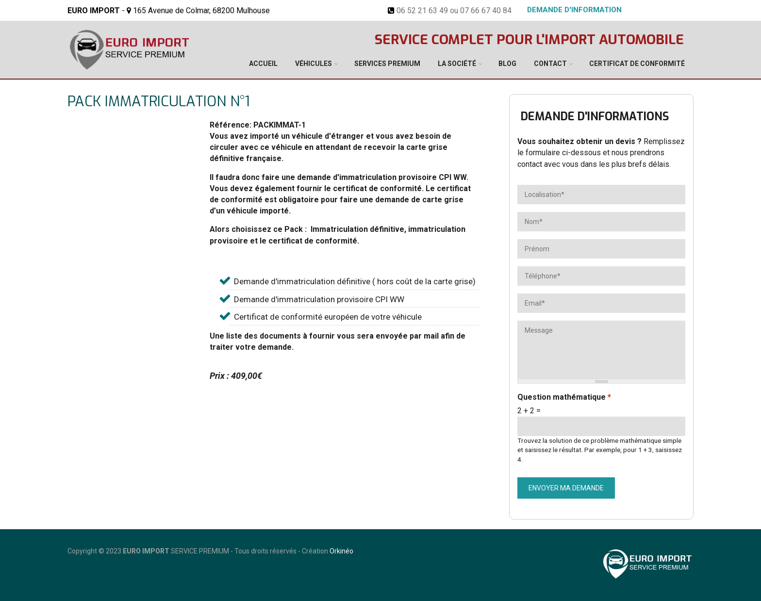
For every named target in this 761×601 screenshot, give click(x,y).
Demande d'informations (595, 116)
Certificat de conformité (637, 63)
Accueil (263, 63)
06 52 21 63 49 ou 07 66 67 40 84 (454, 10)
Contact (550, 63)
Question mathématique (564, 397)
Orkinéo (341, 551)
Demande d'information (574, 9)
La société (457, 63)
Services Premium (387, 63)
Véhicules (313, 63)
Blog (507, 63)
